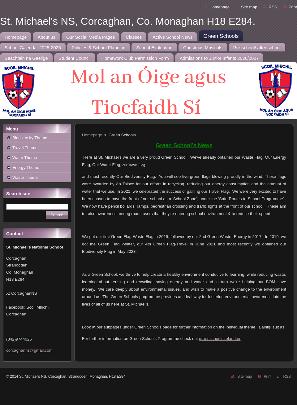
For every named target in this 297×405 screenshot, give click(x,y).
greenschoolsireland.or (219, 338)
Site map (249, 7)
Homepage (219, 7)
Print (293, 7)
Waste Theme (25, 177)
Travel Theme (24, 147)
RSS (273, 7)
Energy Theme (25, 167)
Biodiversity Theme (29, 137)
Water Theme (24, 157)
